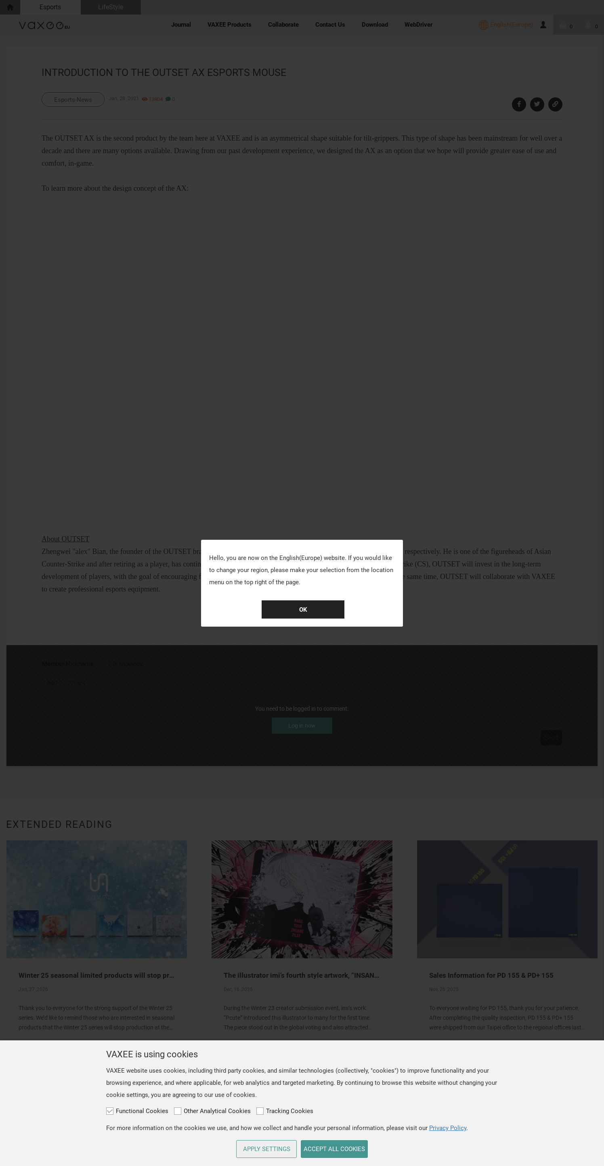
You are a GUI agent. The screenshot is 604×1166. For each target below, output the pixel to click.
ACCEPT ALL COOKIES (334, 1149)
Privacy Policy (447, 1128)
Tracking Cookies (284, 1111)
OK (303, 609)
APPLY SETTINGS (266, 1149)
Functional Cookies (137, 1111)
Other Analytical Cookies (212, 1111)
